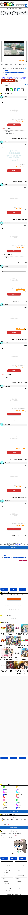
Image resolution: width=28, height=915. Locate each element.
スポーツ (5, 797)
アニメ (6, 70)
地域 (18, 807)
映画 (5, 792)
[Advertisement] (11, 28)
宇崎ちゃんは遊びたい (8, 72)
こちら (17, 78)
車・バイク (19, 794)
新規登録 (15, 835)
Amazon (22, 164)
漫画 (14, 72)
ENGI (6, 74)
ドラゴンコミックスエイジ (20, 72)
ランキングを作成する (14, 811)
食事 (5, 802)
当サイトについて (7, 865)
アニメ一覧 (13, 589)
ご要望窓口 (6, 886)
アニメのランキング (10, 8)
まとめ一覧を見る (21, 872)
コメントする (14, 599)
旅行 (18, 797)
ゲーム (5, 786)
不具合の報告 (6, 883)
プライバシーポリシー (8, 870)
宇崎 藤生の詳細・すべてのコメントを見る (19, 301)
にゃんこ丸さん (21, 80)
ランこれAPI (20, 886)
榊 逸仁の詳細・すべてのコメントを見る (19, 339)
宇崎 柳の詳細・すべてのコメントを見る (19, 382)
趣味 (18, 799)
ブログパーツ (20, 883)
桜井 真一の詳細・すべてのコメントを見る (19, 497)
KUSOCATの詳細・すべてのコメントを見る (19, 262)
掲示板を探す (20, 870)
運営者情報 (6, 872)
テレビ (18, 792)
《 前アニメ (4, 589)
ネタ (5, 805)
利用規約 (5, 867)
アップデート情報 (7, 890)
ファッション (6, 799)
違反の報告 (6, 881)
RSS (4, 875)
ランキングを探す (21, 865)
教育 (5, 807)
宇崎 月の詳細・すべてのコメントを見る (19, 138)
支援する (19, 881)
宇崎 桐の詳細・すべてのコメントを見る (19, 219)
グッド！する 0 (22, 560)
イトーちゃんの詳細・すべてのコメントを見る (18, 459)
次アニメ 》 (22, 589)
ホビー (5, 794)
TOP (4, 8)
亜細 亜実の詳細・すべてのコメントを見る (19, 535)
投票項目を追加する (14, 827)
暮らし (18, 802)
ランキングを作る (21, 867)
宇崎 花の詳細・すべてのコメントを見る (19, 181)
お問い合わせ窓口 (7, 888)
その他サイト (20, 888)
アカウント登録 (21, 875)
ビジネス (18, 805)
